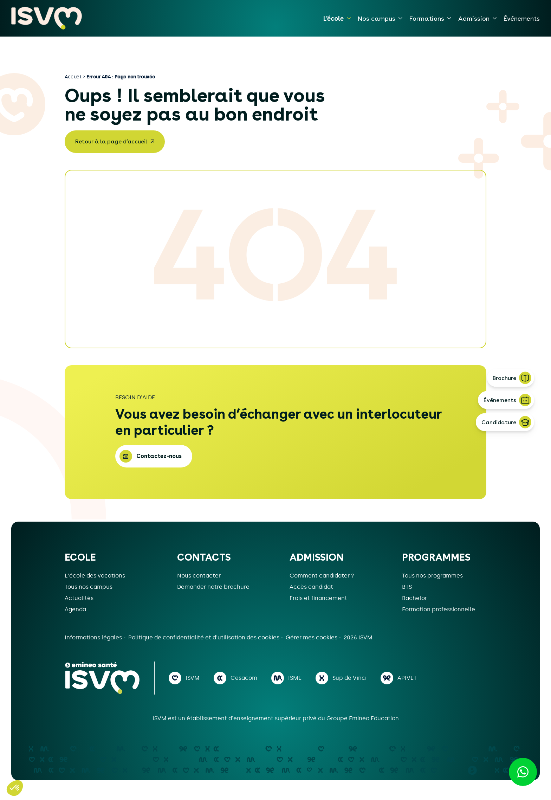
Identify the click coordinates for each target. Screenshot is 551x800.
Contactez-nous (159, 456)
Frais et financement (318, 598)
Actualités (79, 598)
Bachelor (414, 598)
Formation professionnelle (438, 609)
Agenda (75, 609)
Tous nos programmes (432, 575)
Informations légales (94, 637)
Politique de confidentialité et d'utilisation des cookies (204, 637)
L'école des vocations (95, 575)
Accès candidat (311, 586)
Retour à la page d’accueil (111, 141)
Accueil (73, 76)
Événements (522, 18)
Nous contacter (199, 575)
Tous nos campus (88, 586)
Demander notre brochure (213, 586)
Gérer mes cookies (312, 637)
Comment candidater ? (322, 575)
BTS (407, 586)
